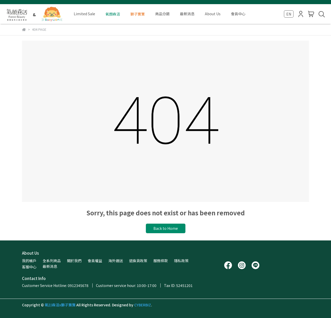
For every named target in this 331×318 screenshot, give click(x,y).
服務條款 (160, 260)
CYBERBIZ (142, 304)
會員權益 (95, 260)
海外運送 (115, 260)
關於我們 (74, 260)
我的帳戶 (29, 260)
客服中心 (29, 266)
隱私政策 (181, 260)
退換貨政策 (138, 260)
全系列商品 (52, 260)
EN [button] (288, 14)
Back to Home (165, 228)
